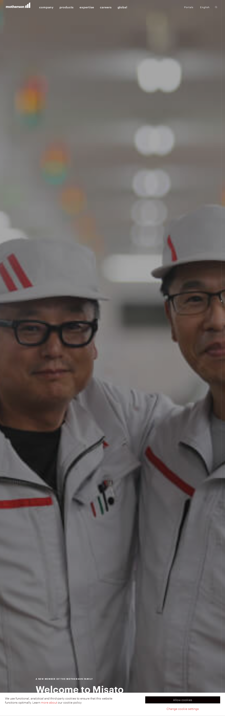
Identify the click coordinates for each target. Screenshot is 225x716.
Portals (188, 7)
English (205, 7)
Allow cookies (182, 700)
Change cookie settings (183, 709)
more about (49, 702)
